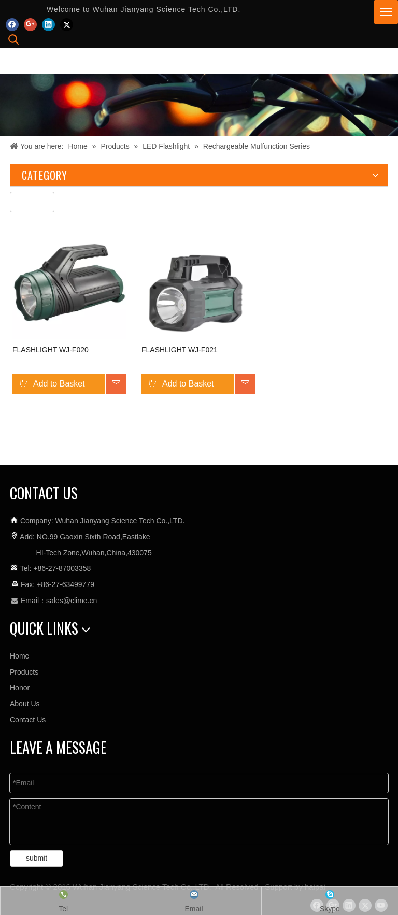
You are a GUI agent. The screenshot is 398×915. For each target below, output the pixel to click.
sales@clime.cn (71, 600)
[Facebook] (12, 24)
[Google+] (30, 24)
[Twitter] (66, 24)
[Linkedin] (48, 24)
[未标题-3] (199, 105)
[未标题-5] (32, 202)
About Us (25, 703)
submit (36, 858)
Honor (20, 687)
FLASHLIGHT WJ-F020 (50, 350)
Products (24, 672)
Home (19, 656)
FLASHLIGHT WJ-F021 (179, 350)
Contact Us (28, 720)
